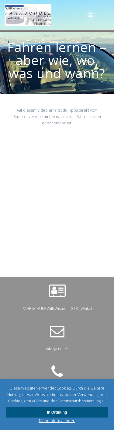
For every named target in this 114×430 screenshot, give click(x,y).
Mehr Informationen (57, 420)
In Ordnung (57, 412)
